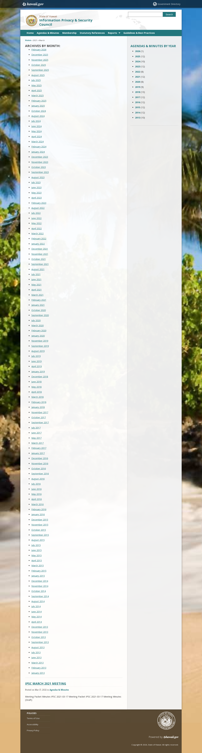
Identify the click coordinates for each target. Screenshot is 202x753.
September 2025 (40, 69)
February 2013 (38, 667)
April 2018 (36, 391)
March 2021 (37, 294)
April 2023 (36, 197)
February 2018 (38, 402)
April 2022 (36, 228)
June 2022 (36, 218)
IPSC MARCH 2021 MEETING (45, 683)
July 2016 (36, 483)
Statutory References (92, 32)
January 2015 (38, 575)
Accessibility (32, 724)
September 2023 (40, 172)
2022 (137, 71)
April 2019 (36, 366)
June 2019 (36, 361)
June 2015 (36, 550)
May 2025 (36, 85)
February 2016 (38, 509)
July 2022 (36, 213)
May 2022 (36, 223)
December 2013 (39, 626)
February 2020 (38, 330)
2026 (137, 51)
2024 (137, 61)
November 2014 (39, 586)
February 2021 (38, 299)
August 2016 (38, 478)
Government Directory (168, 4)
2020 (137, 81)
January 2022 (38, 243)
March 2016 (37, 504)
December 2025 (39, 54)
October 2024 (38, 110)
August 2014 (38, 601)
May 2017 (36, 437)
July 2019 (36, 356)
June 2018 (36, 381)
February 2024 (38, 146)
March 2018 (37, 396)
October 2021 (38, 259)
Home (30, 32)
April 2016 (36, 499)
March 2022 (37, 233)
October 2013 (38, 637)
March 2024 (37, 141)
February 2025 (38, 100)
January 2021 (38, 304)
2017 (137, 97)
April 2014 (36, 621)
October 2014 (38, 591)
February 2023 (38, 202)
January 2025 (38, 105)
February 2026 (38, 49)
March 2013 (37, 662)
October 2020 (38, 310)
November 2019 (39, 340)
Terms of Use (33, 718)
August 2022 (38, 207)
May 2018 (36, 386)
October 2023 (38, 167)
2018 (137, 92)
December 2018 (39, 376)
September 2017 (40, 422)
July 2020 (36, 320)
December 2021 (39, 248)
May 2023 (36, 192)
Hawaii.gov (32, 4)
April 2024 (36, 136)
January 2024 (38, 151)
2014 (137, 112)
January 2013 (38, 672)
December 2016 (39, 458)
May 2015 (36, 555)
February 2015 (38, 570)
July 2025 (36, 80)
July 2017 (36, 427)
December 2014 (39, 580)
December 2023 (39, 156)
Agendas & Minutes (48, 32)
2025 (137, 56)
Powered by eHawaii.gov (163, 738)
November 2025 (39, 59)
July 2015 (36, 545)
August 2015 (38, 539)
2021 (137, 76)
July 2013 (36, 652)
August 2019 (38, 351)
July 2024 (36, 121)
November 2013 (39, 631)
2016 (137, 102)
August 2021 (38, 269)
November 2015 (39, 524)
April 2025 (36, 90)
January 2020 (38, 335)
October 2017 (38, 417)
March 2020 (37, 325)
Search (169, 14)
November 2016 (39, 463)
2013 (137, 117)
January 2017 (38, 453)
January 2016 (38, 514)
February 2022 (38, 238)
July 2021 (36, 274)
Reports (112, 32)
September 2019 (40, 345)
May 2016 (36, 494)
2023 (137, 66)
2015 (137, 107)
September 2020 (40, 315)
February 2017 (38, 448)
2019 (137, 86)
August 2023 (38, 177)
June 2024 (36, 126)
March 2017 (37, 442)
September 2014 (40, 596)
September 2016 (40, 473)
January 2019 (38, 371)
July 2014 (36, 606)
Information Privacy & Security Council (65, 22)
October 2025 (38, 64)
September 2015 (40, 534)
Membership (69, 32)
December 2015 (39, 519)
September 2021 (40, 264)
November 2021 (39, 254)
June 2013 (36, 657)
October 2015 (38, 529)
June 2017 (36, 432)
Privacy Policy (33, 730)
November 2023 (39, 162)
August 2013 (38, 647)
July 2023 (36, 182)
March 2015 (37, 565)
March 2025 (37, 95)
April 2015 (36, 560)
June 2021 (36, 279)
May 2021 (36, 284)
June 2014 (36, 611)
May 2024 (36, 131)
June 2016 (36, 489)
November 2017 (39, 412)
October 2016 (38, 468)
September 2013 (40, 642)
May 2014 (36, 616)
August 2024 (38, 116)
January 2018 (38, 407)
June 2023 (36, 187)
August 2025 (38, 75)
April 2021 (36, 289)
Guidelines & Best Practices (139, 32)
